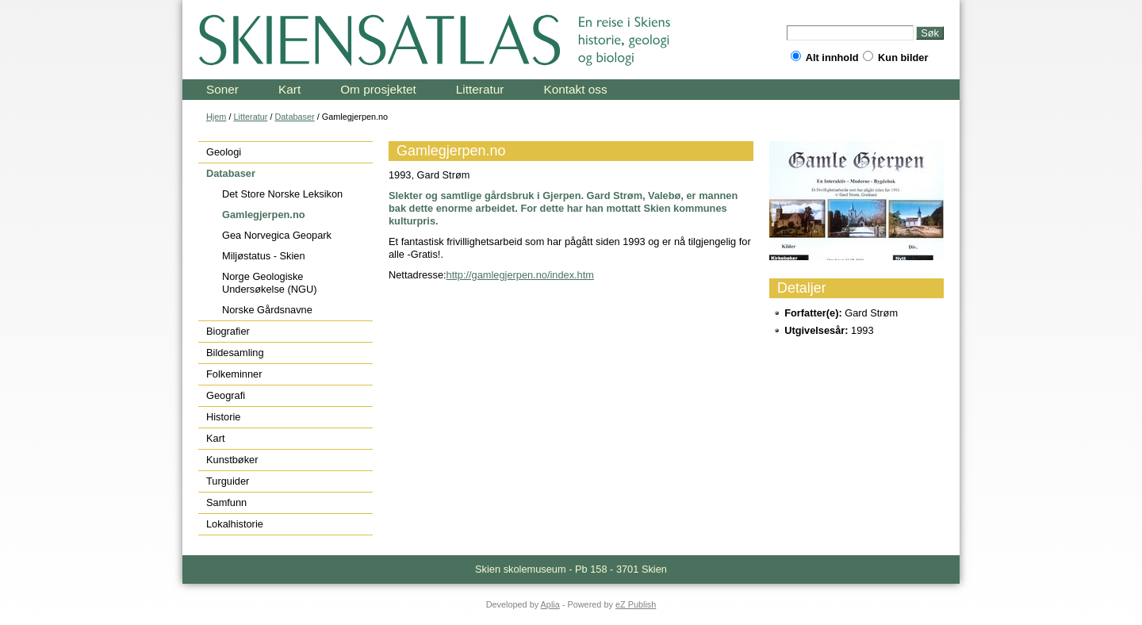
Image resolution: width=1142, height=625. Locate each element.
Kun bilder (896, 57)
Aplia (550, 604)
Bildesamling (235, 353)
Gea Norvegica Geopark (276, 235)
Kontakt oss (575, 89)
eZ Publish (635, 604)
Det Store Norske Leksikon (282, 194)
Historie (223, 417)
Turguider (227, 481)
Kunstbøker (232, 460)
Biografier (228, 331)
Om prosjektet (378, 89)
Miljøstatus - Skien (263, 256)
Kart (289, 89)
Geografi (225, 395)
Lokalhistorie (234, 524)
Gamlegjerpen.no (263, 214)
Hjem (216, 116)
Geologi (223, 152)
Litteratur (480, 89)
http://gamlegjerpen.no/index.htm (520, 275)
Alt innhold (825, 57)
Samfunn (226, 502)
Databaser (294, 116)
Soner (222, 89)
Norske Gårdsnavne (267, 310)
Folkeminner (234, 374)
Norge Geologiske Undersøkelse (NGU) (269, 282)
